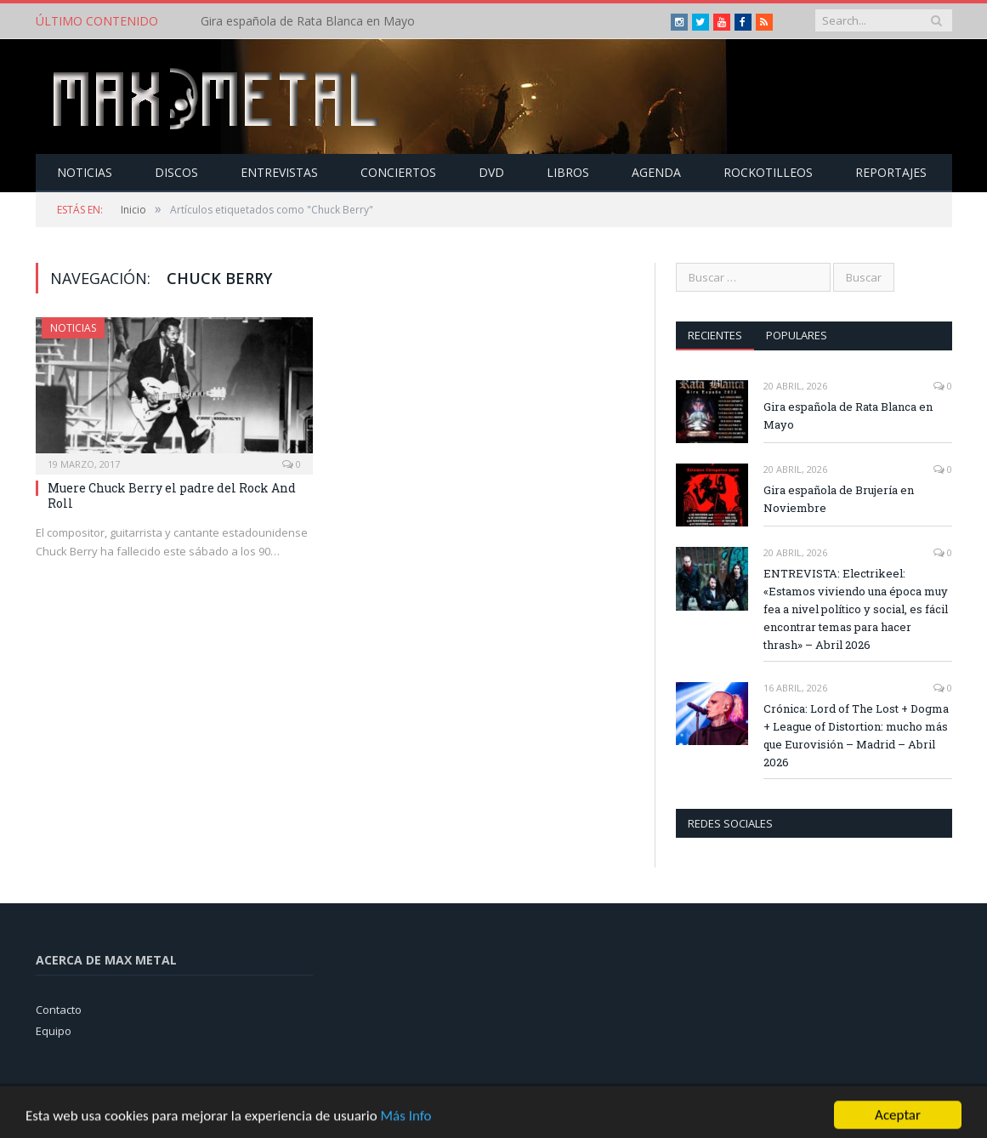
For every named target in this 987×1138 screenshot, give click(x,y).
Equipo (53, 1030)
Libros (568, 172)
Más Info (405, 1124)
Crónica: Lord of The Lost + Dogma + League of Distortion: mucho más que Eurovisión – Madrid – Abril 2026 (856, 735)
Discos (176, 172)
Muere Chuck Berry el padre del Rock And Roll (172, 495)
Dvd (491, 172)
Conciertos (398, 172)
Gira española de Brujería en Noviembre (838, 498)
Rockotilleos (768, 172)
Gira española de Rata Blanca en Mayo (308, 21)
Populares (796, 335)
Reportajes (891, 172)
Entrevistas (279, 172)
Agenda (656, 172)
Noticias (84, 172)
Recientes (715, 335)
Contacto (59, 1009)
